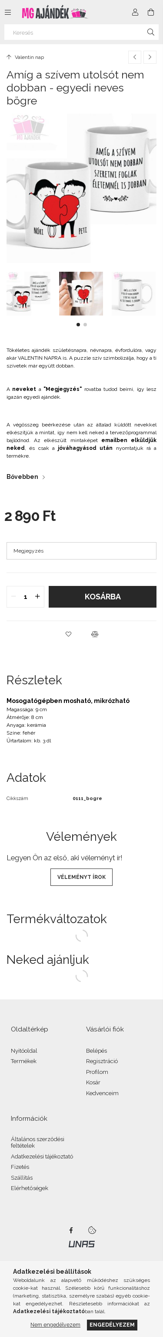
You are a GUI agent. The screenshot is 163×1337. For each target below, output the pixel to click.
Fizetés (20, 1167)
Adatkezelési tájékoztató (42, 1156)
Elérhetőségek (29, 1188)
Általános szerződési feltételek (37, 1142)
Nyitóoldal (24, 1050)
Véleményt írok (81, 877)
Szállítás (22, 1177)
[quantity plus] (37, 596)
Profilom (97, 1072)
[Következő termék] (149, 57)
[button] (78, 324)
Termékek (24, 1061)
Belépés (96, 1050)
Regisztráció (102, 1061)
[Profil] (135, 12)
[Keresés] (81, 32)
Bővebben (22, 476)
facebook (71, 1230)
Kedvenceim (102, 1093)
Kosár (93, 1082)
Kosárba (103, 596)
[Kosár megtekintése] (151, 12)
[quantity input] (25, 596)
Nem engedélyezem (55, 1324)
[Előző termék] (134, 57)
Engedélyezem (112, 1324)
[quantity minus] (13, 596)
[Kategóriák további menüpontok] (8, 12)
